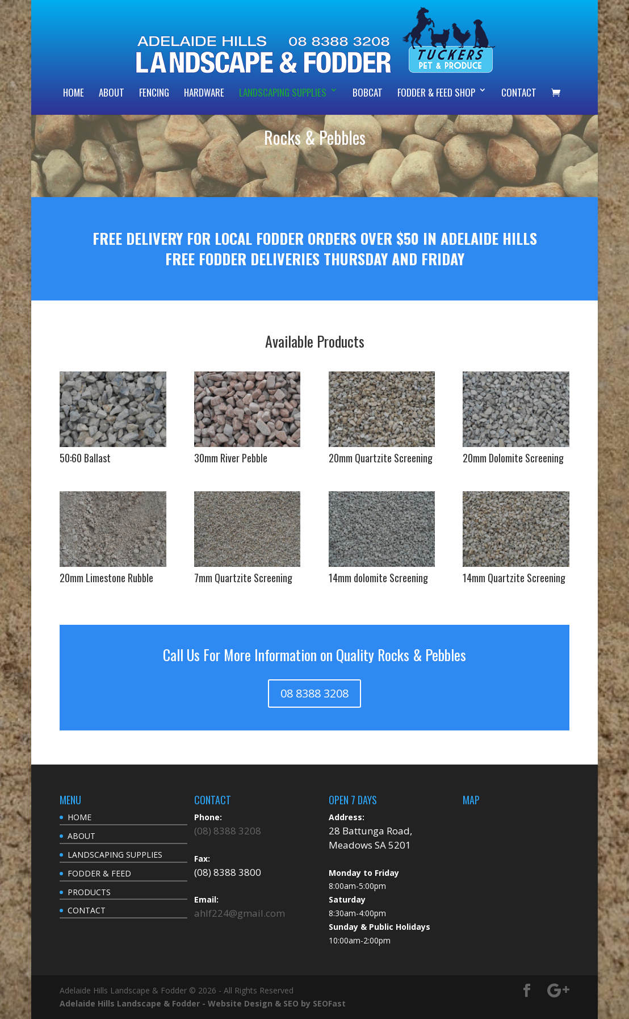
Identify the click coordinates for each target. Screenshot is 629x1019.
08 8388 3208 (314, 693)
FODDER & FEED (99, 873)
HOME (73, 92)
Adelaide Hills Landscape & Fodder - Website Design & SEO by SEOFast (203, 1003)
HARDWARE (204, 92)
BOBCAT (368, 92)
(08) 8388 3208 (227, 830)
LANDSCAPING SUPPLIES (282, 92)
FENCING (154, 92)
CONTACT (518, 92)
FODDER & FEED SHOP (436, 92)
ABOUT (111, 92)
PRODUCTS (89, 892)
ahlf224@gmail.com (239, 913)
